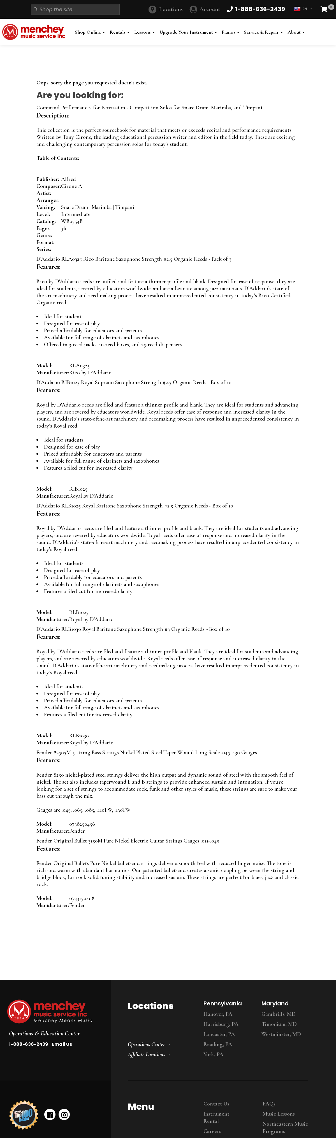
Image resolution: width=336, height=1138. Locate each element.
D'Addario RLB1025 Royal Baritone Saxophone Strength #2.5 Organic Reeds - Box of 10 (134, 505)
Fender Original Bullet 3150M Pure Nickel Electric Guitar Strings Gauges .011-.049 (127, 840)
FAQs (269, 1103)
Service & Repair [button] (263, 32)
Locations (171, 9)
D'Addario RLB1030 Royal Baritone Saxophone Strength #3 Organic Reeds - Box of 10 (133, 629)
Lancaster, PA (219, 1034)
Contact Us (216, 1103)
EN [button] (303, 9)
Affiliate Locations (146, 1054)
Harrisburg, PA (220, 1024)
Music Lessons (279, 1114)
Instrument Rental (216, 1118)
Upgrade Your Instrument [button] (188, 32)
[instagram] (64, 1114)
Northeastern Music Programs (285, 1128)
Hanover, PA (217, 1014)
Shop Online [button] (90, 32)
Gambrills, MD (278, 1014)
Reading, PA (217, 1044)
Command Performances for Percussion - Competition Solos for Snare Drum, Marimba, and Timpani (149, 107)
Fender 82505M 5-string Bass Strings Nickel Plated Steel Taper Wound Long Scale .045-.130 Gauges (146, 752)
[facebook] (49, 1114)
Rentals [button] (119, 32)
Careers (212, 1131)
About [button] (296, 32)
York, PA (213, 1054)
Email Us (62, 1044)
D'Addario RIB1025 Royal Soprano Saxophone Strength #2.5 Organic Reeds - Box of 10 (133, 382)
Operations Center (146, 1044)
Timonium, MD (279, 1024)
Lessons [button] (144, 32)
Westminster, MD (281, 1034)
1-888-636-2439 (28, 1044)
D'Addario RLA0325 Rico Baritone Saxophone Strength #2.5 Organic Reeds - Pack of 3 (133, 259)
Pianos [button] (230, 32)
